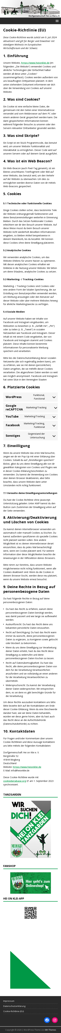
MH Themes (50, 1029)
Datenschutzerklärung (14, 1006)
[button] (56, 20)
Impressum (8, 1000)
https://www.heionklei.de (35, 62)
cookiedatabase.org (14, 780)
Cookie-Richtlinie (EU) (13, 1011)
